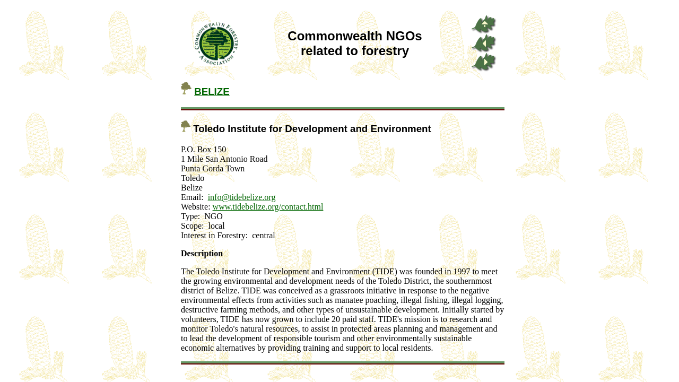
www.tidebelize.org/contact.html (268, 206)
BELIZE (212, 91)
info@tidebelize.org (242, 197)
